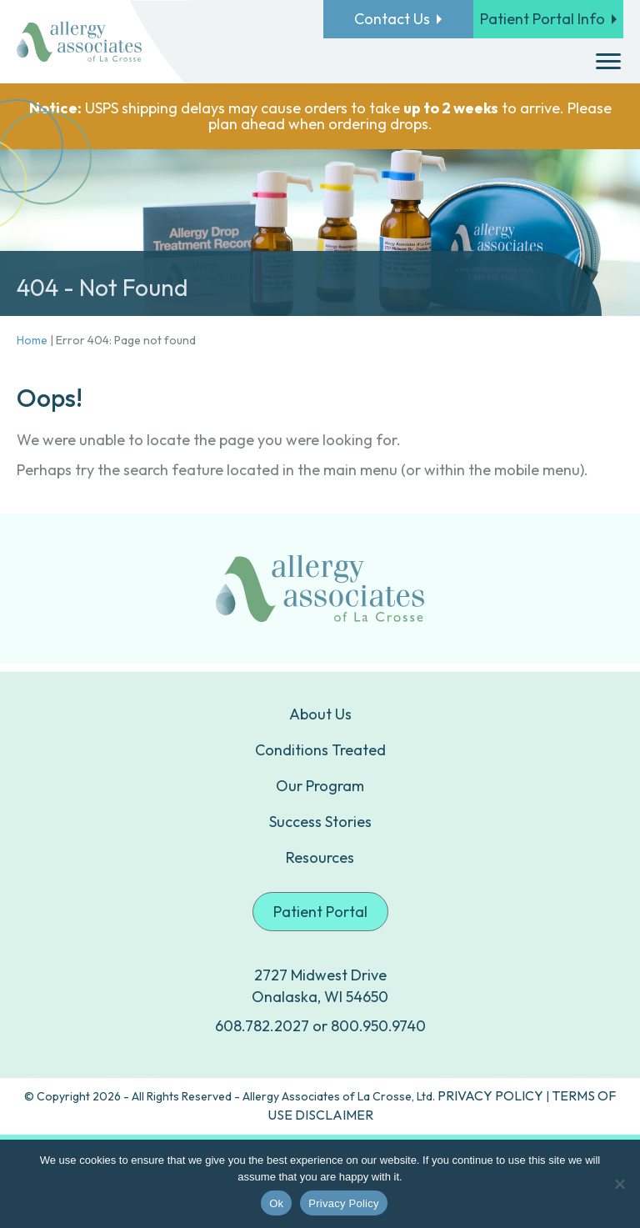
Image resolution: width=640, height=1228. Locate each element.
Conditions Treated (320, 749)
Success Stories (320, 821)
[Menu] (608, 62)
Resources (320, 857)
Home (32, 340)
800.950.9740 (378, 1025)
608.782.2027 (262, 1025)
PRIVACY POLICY (490, 1095)
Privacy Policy (343, 1203)
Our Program (320, 785)
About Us (320, 714)
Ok (276, 1203)
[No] (619, 1183)
